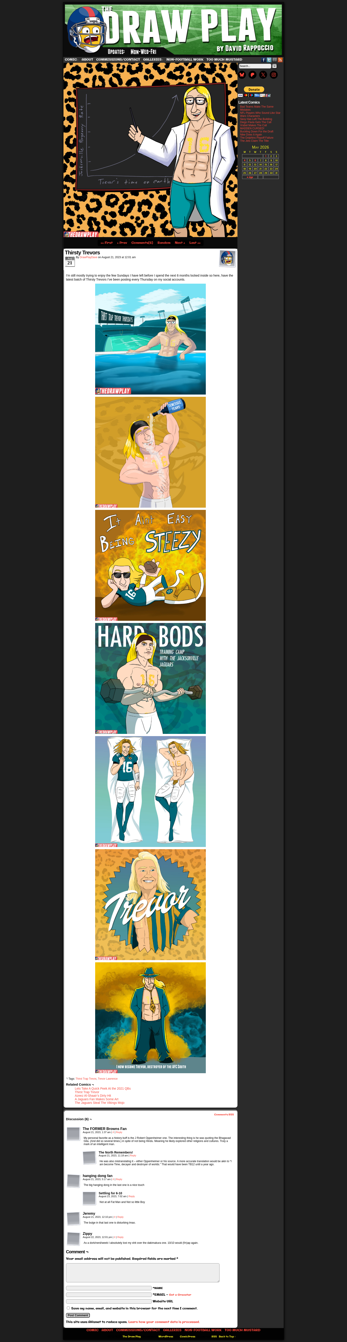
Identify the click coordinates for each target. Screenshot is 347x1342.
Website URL (163, 1301)
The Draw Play (174, 29)
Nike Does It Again (251, 134)
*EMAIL (172, 1295)
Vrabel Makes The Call (253, 125)
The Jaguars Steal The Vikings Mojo (99, 1102)
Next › (180, 243)
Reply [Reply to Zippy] (120, 1237)
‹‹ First (107, 243)
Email (275, 60)
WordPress (165, 1336)
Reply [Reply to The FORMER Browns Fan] (119, 1132)
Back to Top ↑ (227, 1336)
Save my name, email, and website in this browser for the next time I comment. (134, 1308)
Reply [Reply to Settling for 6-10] (132, 1196)
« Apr (250, 177)
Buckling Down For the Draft (256, 131)
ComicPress (187, 1336)
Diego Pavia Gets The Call (255, 122)
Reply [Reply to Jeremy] (120, 1217)
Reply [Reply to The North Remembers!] (133, 1155)
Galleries (153, 60)
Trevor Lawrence (108, 1078)
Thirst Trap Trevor (85, 1078)
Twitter (269, 60)
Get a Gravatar (180, 1295)
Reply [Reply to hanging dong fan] (119, 1179)
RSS (280, 60)
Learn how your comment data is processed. (164, 1322)
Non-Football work (184, 59)
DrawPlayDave (88, 257)
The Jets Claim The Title (254, 140)
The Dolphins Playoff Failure (257, 137)
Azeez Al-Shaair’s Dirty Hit (93, 1095)
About (87, 59)
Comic (72, 60)
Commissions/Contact (118, 59)
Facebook (263, 60)
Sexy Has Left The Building (256, 119)
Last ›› (194, 243)
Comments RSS (224, 1114)
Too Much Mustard (224, 59)
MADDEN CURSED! (252, 128)
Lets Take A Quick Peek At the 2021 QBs (103, 1088)
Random (164, 243)
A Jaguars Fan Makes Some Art (96, 1099)
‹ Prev (122, 243)
